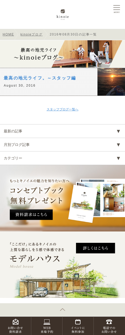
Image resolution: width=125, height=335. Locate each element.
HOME (8, 34)
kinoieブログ (31, 34)
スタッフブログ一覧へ (62, 109)
